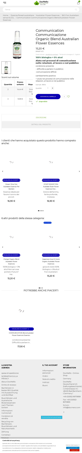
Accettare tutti (72, 448)
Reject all (74, 450)
